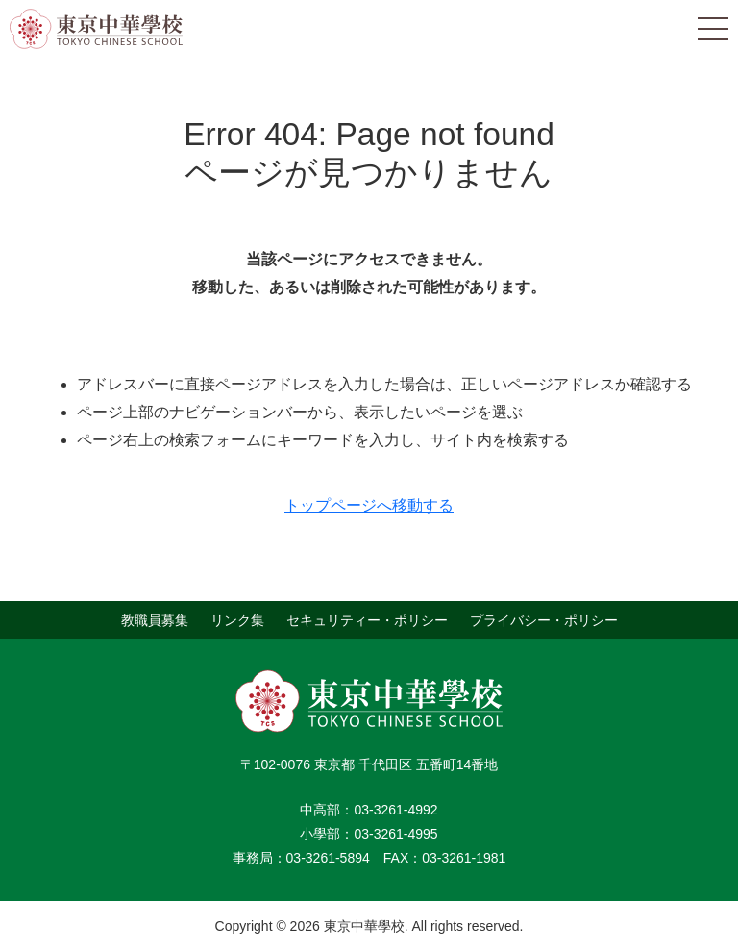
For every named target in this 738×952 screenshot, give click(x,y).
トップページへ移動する (369, 505)
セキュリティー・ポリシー (367, 619)
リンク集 (237, 619)
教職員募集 (154, 619)
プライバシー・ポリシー (544, 619)
